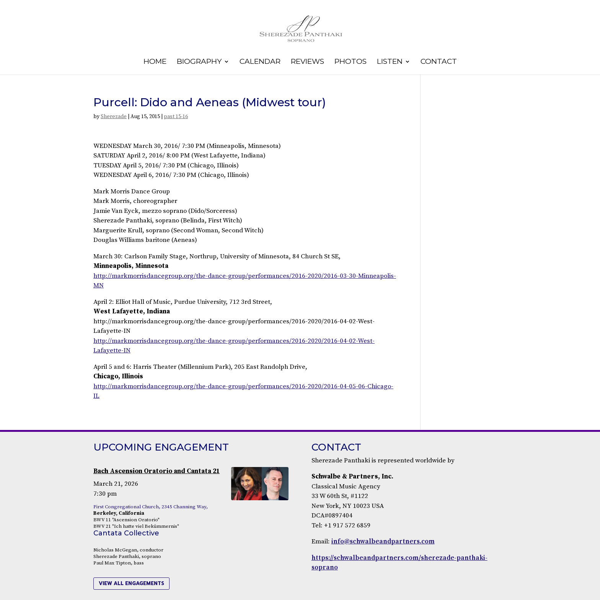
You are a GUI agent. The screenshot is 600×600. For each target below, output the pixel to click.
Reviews (307, 62)
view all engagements (131, 583)
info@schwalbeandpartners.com (383, 541)
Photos (350, 62)
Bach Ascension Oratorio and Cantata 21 (156, 471)
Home (154, 62)
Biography (199, 62)
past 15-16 (176, 116)
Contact (439, 62)
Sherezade (114, 116)
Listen (390, 62)
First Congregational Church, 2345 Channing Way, (150, 507)
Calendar (260, 62)
